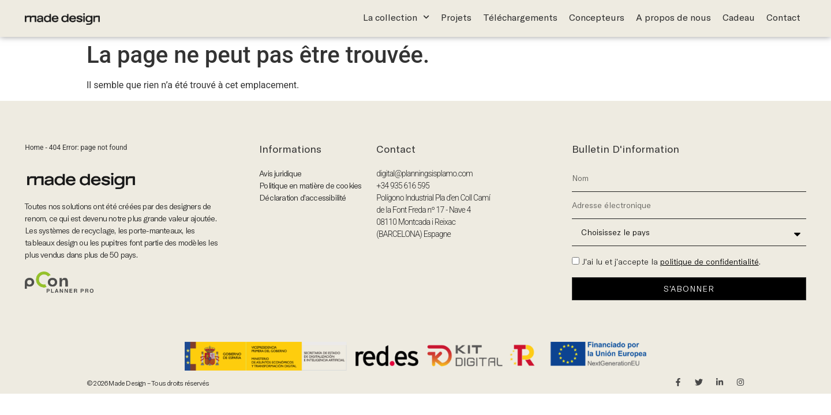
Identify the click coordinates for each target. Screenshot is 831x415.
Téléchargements (520, 17)
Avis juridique (280, 173)
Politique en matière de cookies (310, 185)
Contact (783, 17)
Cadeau (739, 17)
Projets (456, 17)
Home (34, 148)
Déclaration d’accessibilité (302, 198)
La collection (396, 17)
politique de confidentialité (709, 261)
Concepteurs (596, 17)
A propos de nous (673, 17)
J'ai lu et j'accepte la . (671, 261)
